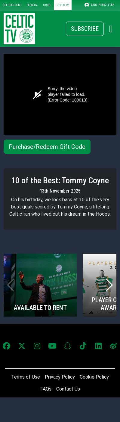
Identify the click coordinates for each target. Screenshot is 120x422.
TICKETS (31, 5)
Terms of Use (25, 377)
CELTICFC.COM (11, 5)
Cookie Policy (94, 377)
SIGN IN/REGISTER (99, 5)
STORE (47, 5)
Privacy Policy (60, 377)
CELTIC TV (63, 5)
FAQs (45, 389)
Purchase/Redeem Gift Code (47, 146)
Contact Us (68, 389)
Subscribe (85, 28)
